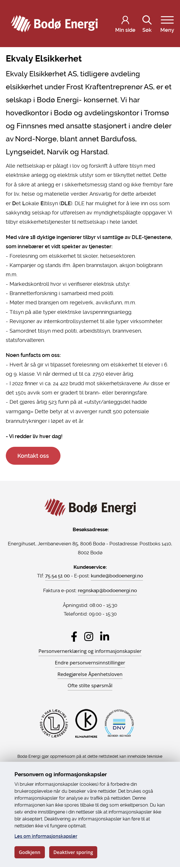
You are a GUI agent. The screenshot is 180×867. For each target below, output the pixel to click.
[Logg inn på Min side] (125, 24)
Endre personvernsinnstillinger (90, 662)
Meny (167, 23)
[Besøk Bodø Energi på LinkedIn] (104, 636)
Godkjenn (30, 852)
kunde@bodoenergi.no (117, 576)
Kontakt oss (33, 455)
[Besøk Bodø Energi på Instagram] (88, 636)
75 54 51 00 (57, 576)
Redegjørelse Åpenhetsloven (90, 674)
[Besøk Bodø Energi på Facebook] (74, 636)
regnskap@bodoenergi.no (107, 590)
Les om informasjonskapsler (45, 836)
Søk (147, 23)
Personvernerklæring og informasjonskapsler (90, 651)
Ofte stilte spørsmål (90, 685)
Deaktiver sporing (73, 852)
